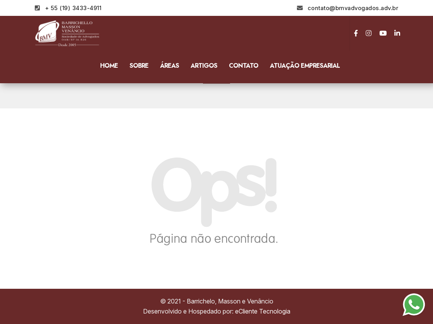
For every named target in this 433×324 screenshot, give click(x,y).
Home (109, 65)
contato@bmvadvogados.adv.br (353, 8)
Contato (243, 65)
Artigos (204, 65)
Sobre (139, 65)
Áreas (169, 65)
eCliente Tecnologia (262, 311)
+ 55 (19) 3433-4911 (73, 8)
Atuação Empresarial (305, 65)
